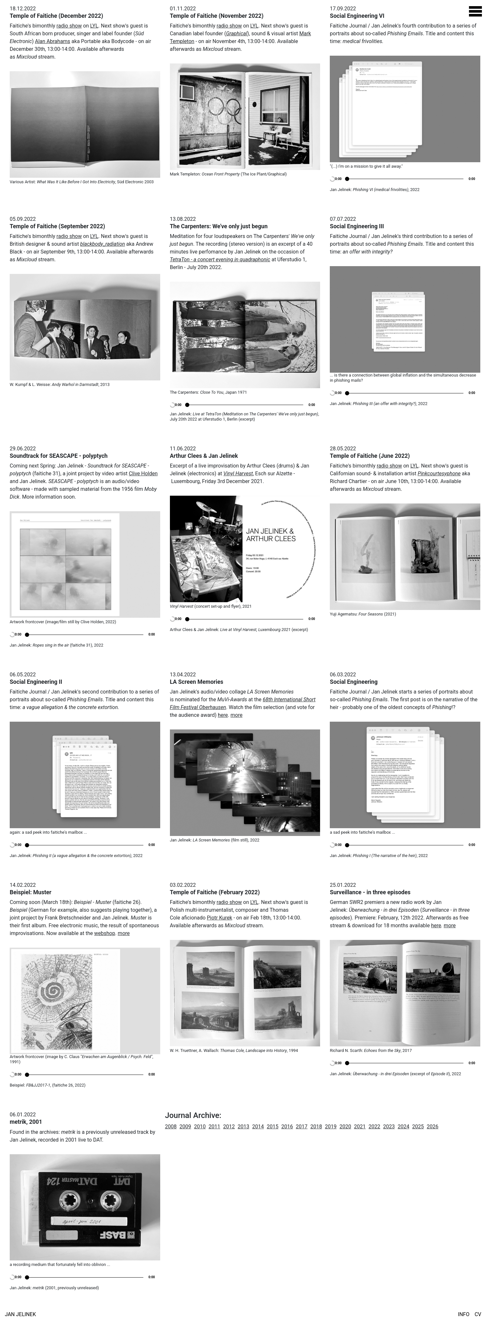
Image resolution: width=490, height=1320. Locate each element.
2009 (185, 1126)
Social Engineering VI (357, 16)
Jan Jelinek (20, 1314)
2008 (171, 1126)
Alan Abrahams (52, 41)
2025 (418, 1126)
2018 (316, 1126)
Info (464, 1314)
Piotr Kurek (219, 918)
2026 (433, 1126)
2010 (200, 1126)
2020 (345, 1126)
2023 (389, 1126)
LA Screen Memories (196, 682)
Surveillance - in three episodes (370, 892)
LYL (94, 26)
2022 (374, 1126)
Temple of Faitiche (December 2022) (56, 16)
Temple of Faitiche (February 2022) (215, 892)
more (236, 715)
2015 (272, 1126)
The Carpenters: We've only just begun (219, 226)
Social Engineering (353, 682)
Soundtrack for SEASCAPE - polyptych (58, 456)
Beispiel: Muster (30, 892)
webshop (104, 933)
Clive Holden (143, 473)
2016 (287, 1126)
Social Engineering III (357, 226)
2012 (229, 1126)
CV (477, 1314)
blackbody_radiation (102, 244)
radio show (69, 26)
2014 (258, 1126)
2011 (214, 1126)
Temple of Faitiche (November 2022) (217, 16)
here (223, 715)
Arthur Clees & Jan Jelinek (204, 456)
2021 (360, 1126)
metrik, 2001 (26, 1122)
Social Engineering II (36, 682)
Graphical (236, 33)
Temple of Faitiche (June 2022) (370, 456)
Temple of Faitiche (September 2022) (57, 226)
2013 (243, 1126)
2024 (403, 1126)
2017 (301, 1126)
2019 (331, 1126)
